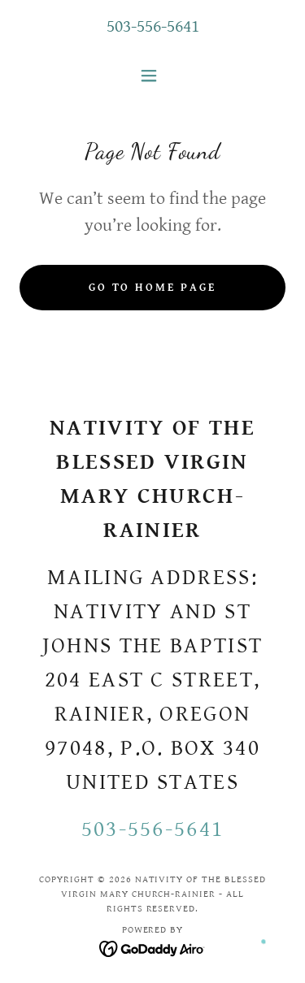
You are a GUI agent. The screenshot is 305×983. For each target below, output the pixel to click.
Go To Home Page (153, 287)
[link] (152, 948)
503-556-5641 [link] (153, 26)
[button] (152, 75)
